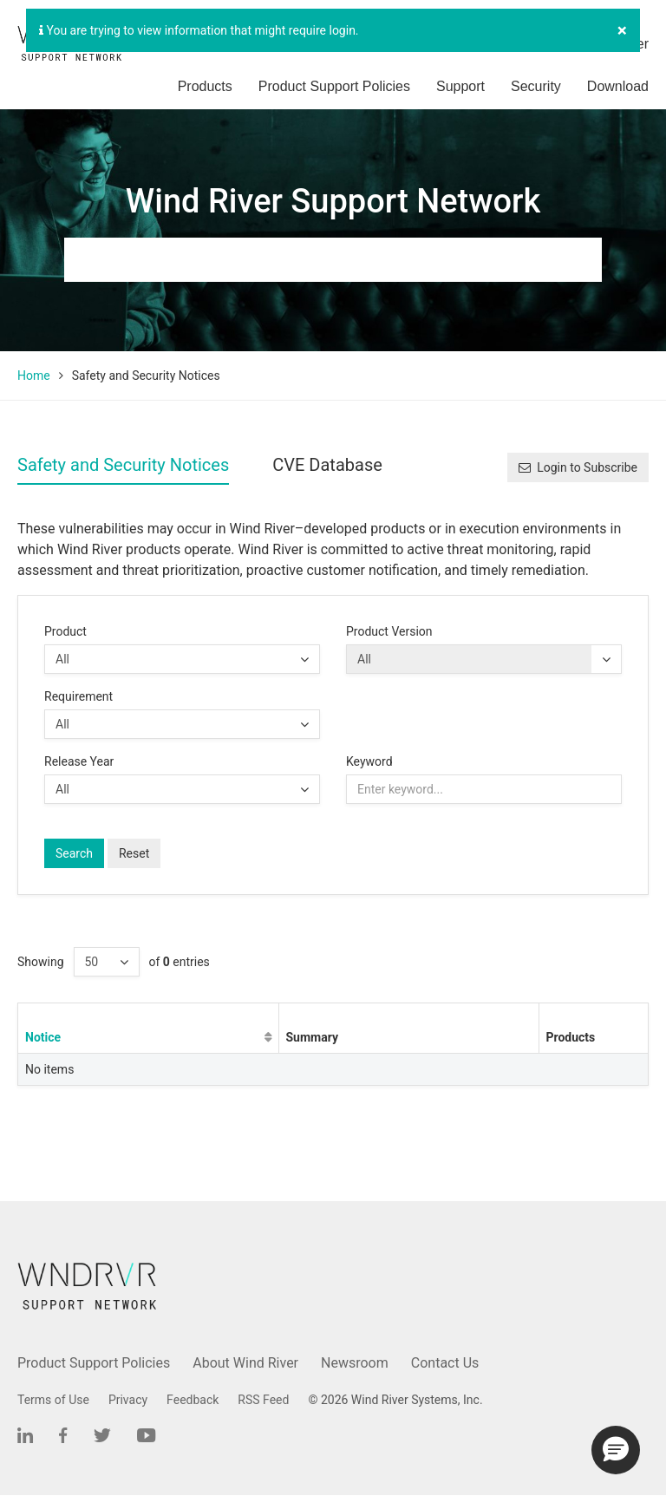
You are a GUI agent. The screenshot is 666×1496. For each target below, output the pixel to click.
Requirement (78, 696)
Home (33, 375)
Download (618, 86)
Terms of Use (53, 1400)
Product (65, 631)
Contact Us (445, 1363)
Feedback (192, 1400)
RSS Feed (263, 1400)
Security (536, 86)
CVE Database (327, 464)
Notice (43, 1037)
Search (74, 853)
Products (205, 86)
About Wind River (245, 1363)
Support (460, 86)
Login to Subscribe (578, 467)
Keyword (369, 761)
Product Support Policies (334, 86)
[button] (615, 1450)
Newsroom (354, 1363)
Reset (134, 853)
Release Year (79, 761)
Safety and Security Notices (123, 464)
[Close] (622, 31)
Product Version (389, 631)
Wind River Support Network (333, 201)
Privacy (127, 1400)
